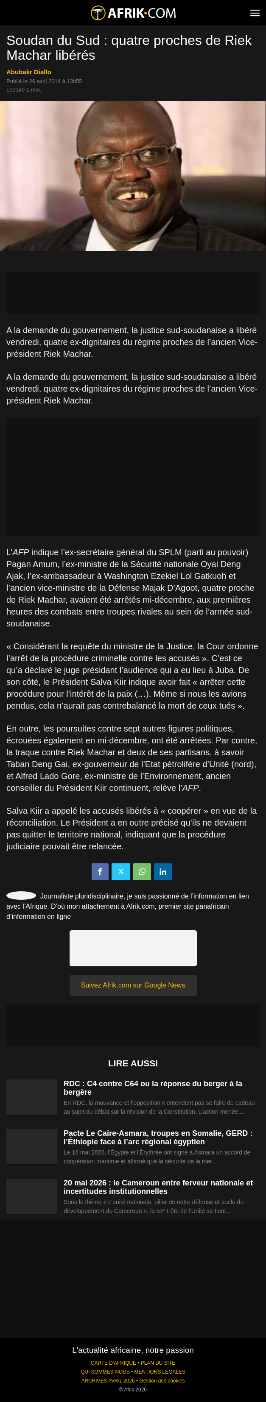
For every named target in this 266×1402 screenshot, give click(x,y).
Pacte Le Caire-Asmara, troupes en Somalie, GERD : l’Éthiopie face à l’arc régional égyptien (158, 1137)
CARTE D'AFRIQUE (113, 1363)
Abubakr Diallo (28, 71)
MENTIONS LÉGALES (159, 1372)
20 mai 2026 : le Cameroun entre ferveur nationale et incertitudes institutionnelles (158, 1187)
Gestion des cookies (162, 1381)
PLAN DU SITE (158, 1363)
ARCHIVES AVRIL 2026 (107, 1381)
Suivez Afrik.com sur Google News (133, 985)
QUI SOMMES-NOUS (105, 1372)
